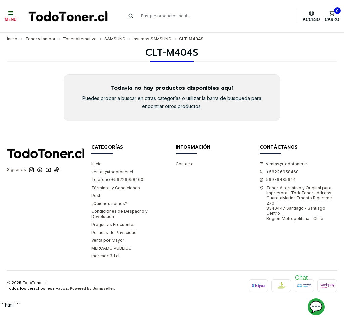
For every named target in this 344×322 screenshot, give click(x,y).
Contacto (185, 163)
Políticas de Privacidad (114, 232)
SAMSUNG (114, 39)
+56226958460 (279, 171)
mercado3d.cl (105, 255)
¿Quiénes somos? (109, 203)
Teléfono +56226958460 (117, 179)
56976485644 (278, 179)
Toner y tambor (40, 39)
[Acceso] (311, 16)
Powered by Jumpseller (92, 288)
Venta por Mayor (107, 240)
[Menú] (11, 16)
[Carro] (331, 16)
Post (95, 195)
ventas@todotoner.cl (112, 171)
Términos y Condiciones (115, 187)
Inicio (12, 39)
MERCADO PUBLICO (111, 248)
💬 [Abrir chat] (316, 306)
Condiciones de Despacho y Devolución (119, 214)
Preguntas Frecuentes (113, 224)
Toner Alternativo (80, 39)
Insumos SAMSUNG (152, 39)
